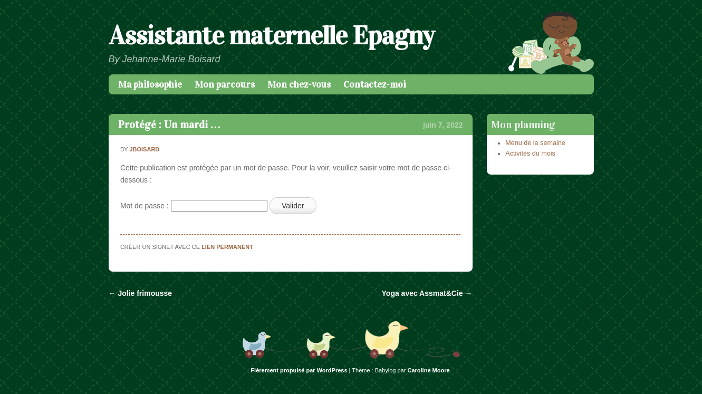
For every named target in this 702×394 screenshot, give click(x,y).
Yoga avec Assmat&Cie (427, 293)
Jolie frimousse (140, 293)
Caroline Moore (429, 370)
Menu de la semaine (535, 143)
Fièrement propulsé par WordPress (299, 370)
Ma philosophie (150, 84)
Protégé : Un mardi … (169, 124)
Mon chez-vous (299, 84)
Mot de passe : (193, 205)
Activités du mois (530, 153)
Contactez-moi (374, 84)
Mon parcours (225, 84)
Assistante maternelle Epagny (271, 36)
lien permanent (227, 247)
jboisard (144, 149)
